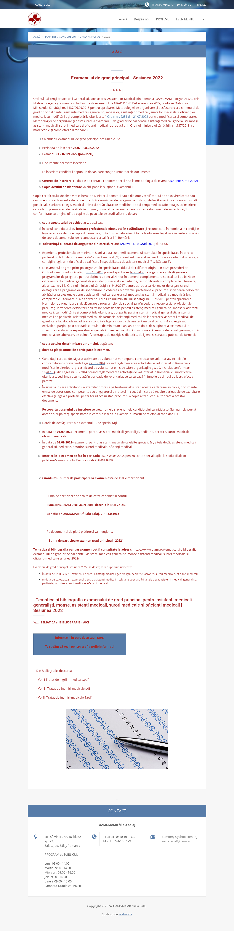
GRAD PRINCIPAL (90, 36)
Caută (30, 4)
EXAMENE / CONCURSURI (60, 36)
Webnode (125, 914)
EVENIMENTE (184, 20)
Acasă (123, 19)
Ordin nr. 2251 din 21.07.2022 (127, 117)
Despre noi (141, 20)
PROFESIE (163, 20)
